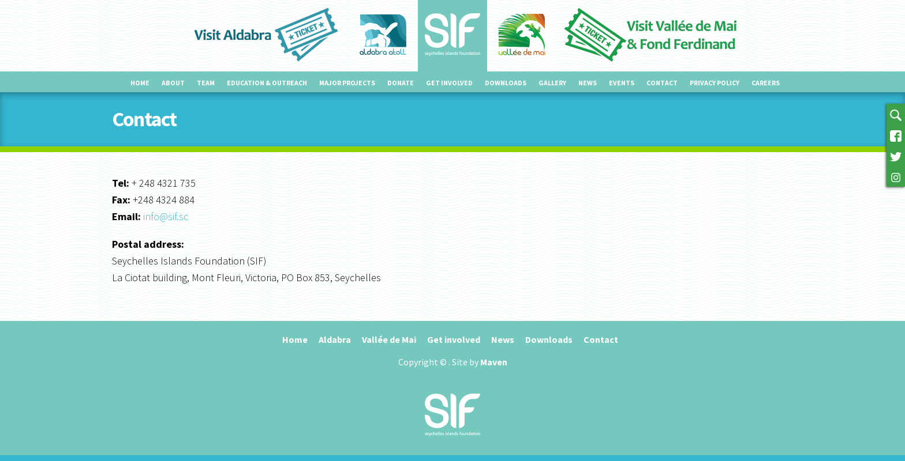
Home (139, 82)
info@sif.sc (165, 216)
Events (621, 82)
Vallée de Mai (389, 339)
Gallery (552, 82)
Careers (765, 82)
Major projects (347, 82)
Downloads (505, 82)
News (587, 82)
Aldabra (335, 339)
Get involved (449, 82)
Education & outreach (267, 82)
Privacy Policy (714, 82)
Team (206, 82)
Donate (400, 82)
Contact (662, 82)
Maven (493, 362)
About (173, 82)
